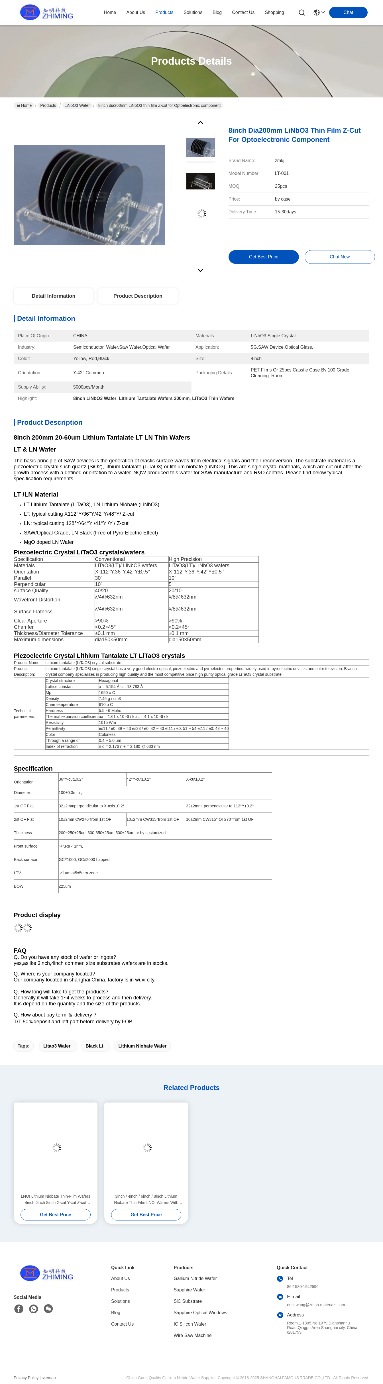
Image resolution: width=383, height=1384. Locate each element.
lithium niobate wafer (142, 1046)
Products (48, 105)
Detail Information (53, 296)
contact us (243, 12)
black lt (94, 1046)
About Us (120, 1278)
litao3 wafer (56, 1046)
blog (217, 12)
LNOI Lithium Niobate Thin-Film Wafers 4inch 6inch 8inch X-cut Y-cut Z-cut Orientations (55, 1200)
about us (135, 12)
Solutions (120, 1301)
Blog (115, 1312)
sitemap (49, 1377)
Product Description (137, 296)
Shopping (274, 12)
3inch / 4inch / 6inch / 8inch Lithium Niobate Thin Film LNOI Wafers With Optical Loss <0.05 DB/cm (146, 1200)
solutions (193, 12)
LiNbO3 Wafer (77, 105)
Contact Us (122, 1324)
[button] (191, 518)
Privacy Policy (26, 1377)
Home (110, 12)
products (164, 12)
